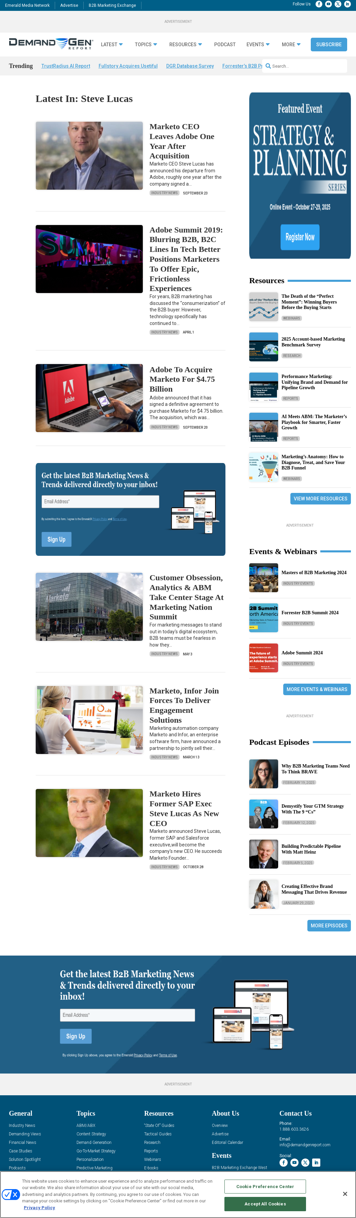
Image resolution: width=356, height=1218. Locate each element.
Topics (143, 44)
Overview (220, 1066)
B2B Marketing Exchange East (239, 1116)
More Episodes (329, 844)
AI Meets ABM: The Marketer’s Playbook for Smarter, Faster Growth (314, 341)
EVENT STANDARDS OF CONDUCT (256, 1167)
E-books (151, 1108)
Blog (13, 1117)
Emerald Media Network (27, 5)
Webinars (291, 237)
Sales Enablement (92, 1125)
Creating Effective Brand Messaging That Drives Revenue (314, 808)
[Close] (345, 1193)
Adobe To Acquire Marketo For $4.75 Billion (182, 379)
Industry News (164, 193)
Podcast (225, 44)
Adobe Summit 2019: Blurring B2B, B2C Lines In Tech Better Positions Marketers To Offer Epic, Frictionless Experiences (186, 259)
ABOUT (124, 1167)
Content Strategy (91, 1074)
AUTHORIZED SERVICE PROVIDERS (188, 1167)
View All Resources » (162, 1134)
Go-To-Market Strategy (96, 1091)
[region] (178, 1194)
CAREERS (143, 1167)
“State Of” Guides (159, 1066)
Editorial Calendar (227, 1083)
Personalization (90, 1100)
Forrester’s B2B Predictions (253, 66)
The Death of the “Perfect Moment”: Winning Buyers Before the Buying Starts (309, 221)
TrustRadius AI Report (65, 66)
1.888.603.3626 (294, 1069)
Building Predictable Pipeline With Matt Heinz (311, 768)
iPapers (150, 1125)
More (288, 44)
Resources (183, 44)
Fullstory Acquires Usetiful (128, 66)
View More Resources (320, 418)
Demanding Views (25, 1074)
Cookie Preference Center (265, 1186)
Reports (290, 318)
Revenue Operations (94, 1117)
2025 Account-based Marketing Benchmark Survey (313, 261)
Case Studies (20, 1091)
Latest (109, 44)
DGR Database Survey (190, 66)
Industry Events (298, 502)
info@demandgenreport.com (304, 1085)
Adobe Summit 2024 (302, 571)
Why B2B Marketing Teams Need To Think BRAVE (316, 688)
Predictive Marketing (95, 1108)
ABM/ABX (86, 1066)
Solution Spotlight (25, 1100)
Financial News (22, 1083)
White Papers (156, 1117)
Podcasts (17, 1108)
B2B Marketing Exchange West (239, 1108)
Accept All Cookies (265, 1203)
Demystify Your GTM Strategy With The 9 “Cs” (313, 728)
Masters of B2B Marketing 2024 (314, 491)
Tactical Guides (158, 1074)
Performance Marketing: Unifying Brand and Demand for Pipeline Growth (315, 301)
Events (255, 44)
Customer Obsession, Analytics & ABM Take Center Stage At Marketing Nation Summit (187, 597)
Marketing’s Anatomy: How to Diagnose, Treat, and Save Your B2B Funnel (313, 381)
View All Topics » (91, 1134)
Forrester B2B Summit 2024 (310, 531)
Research (292, 275)
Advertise (69, 5)
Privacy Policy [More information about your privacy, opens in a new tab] (39, 1207)
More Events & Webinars (317, 608)
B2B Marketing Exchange (112, 5)
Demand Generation (94, 1083)
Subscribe (329, 44)
